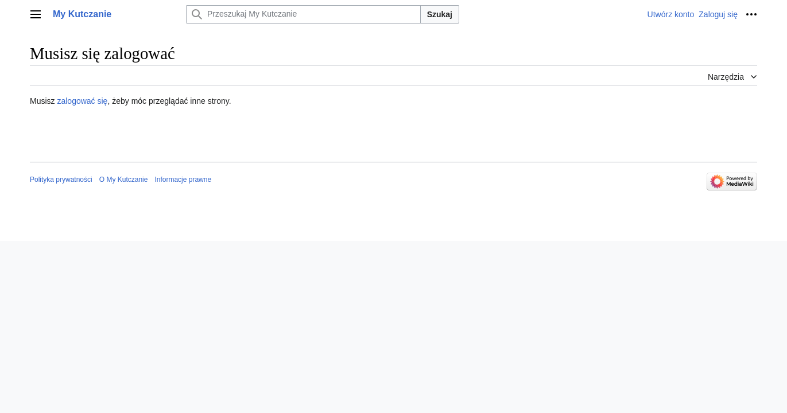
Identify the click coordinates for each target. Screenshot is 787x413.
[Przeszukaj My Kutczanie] (303, 14)
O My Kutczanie (123, 180)
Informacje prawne (182, 180)
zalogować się (82, 101)
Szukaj (439, 14)
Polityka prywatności (61, 180)
